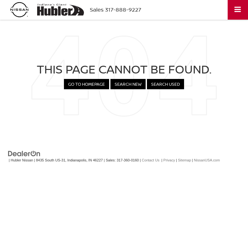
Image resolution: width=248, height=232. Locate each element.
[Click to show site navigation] (238, 10)
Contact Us (151, 160)
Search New (128, 84)
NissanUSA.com (207, 160)
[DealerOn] (24, 153)
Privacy (169, 160)
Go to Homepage (86, 84)
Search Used (165, 84)
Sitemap (184, 160)
